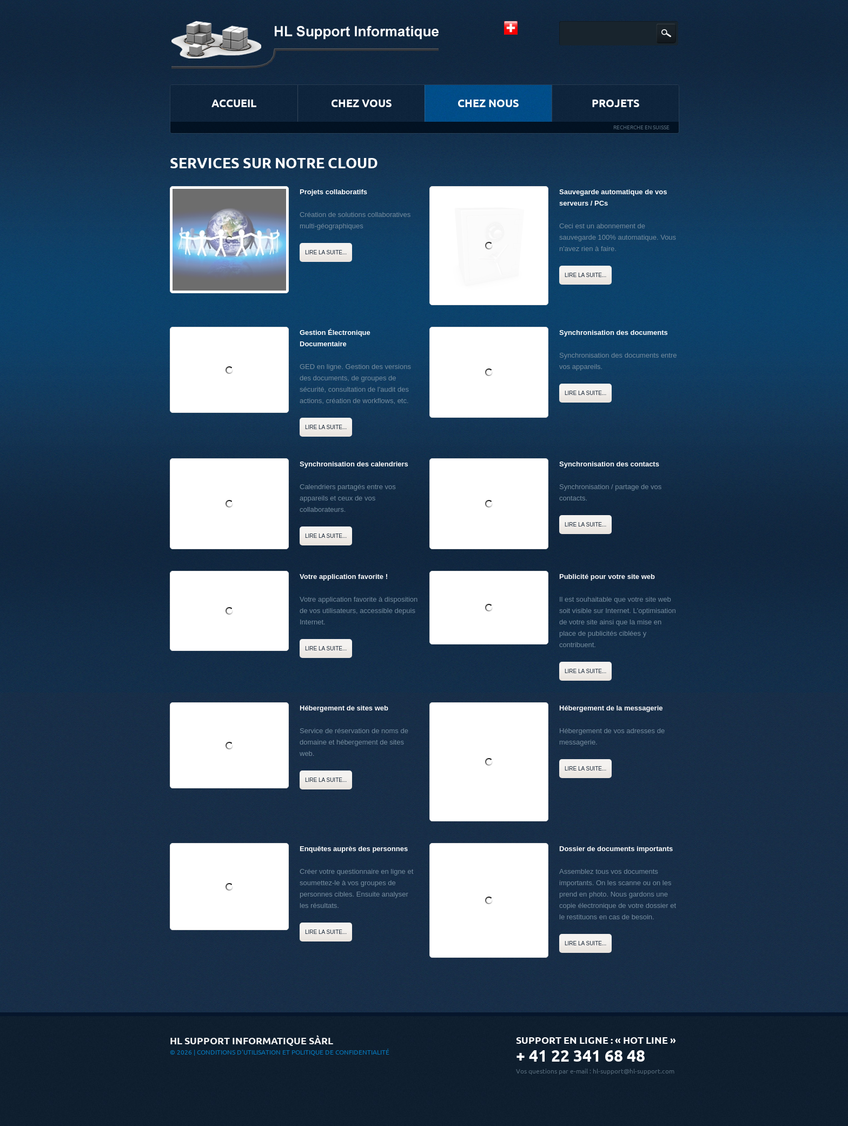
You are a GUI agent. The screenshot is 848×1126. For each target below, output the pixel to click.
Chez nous (488, 103)
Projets (616, 103)
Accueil (233, 103)
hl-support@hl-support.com (633, 1071)
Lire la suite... (326, 252)
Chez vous (361, 103)
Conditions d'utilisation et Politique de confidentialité (293, 1052)
